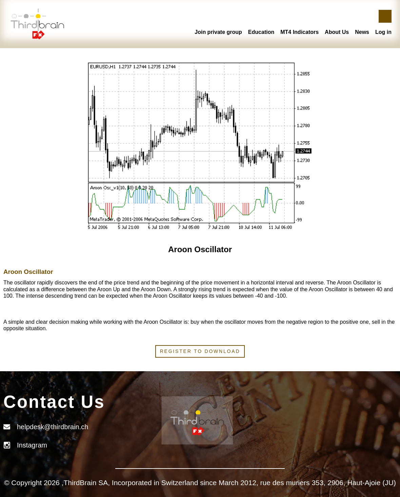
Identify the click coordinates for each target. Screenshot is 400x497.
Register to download (200, 351)
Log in (383, 32)
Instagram (32, 445)
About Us (337, 32)
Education (261, 32)
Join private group (218, 32)
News (362, 32)
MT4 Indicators (299, 32)
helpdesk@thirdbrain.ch (52, 427)
